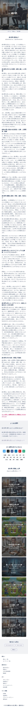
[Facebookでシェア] (12, 451)
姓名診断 (5, 687)
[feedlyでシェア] (23, 451)
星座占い (14, 649)
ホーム (9, 31)
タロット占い (19, 645)
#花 (14, 457)
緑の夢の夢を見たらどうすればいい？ (13, 440)
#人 (20, 457)
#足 (16, 455)
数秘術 (4, 673)
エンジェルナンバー (10, 645)
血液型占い (5, 681)
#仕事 (5, 455)
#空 (10, 457)
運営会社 (5, 699)
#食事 (21, 459)
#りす (7, 459)
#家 (4, 457)
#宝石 (17, 459)
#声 (13, 459)
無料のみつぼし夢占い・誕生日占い (11, 3)
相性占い (5, 683)
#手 (20, 455)
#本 (17, 457)
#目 (7, 457)
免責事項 (5, 695)
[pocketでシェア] (19, 451)
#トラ (13, 455)
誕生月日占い (6, 667)
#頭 (23, 457)
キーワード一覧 (6, 661)
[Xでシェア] (8, 451)
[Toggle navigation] (6, 6)
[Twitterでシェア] (4, 451)
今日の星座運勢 (6, 671)
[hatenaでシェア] (16, 451)
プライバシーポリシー (8, 697)
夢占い (14, 31)
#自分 (9, 455)
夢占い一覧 (5, 659)
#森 (10, 459)
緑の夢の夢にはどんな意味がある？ (12, 428)
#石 (23, 455)
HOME (4, 693)
